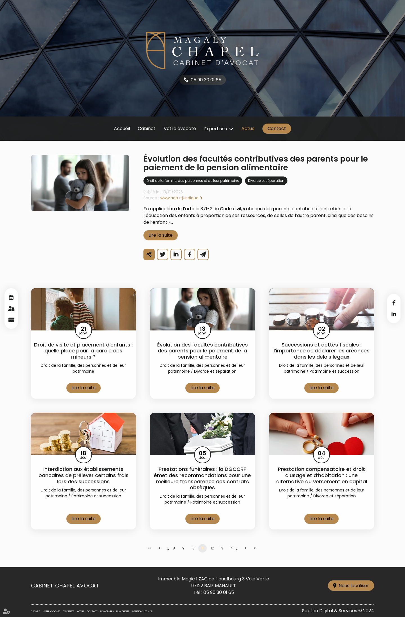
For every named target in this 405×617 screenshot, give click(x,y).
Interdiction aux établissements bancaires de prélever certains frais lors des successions (84, 475)
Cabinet (147, 128)
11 (202, 548)
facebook (393, 302)
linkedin (393, 314)
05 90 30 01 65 (206, 80)
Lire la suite (160, 235)
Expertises (215, 129)
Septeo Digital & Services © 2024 (338, 610)
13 (221, 548)
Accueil (122, 128)
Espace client (11, 308)
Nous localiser (354, 585)
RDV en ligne (11, 297)
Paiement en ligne (11, 319)
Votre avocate (180, 128)
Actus (248, 128)
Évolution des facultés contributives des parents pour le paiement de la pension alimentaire (202, 351)
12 (212, 548)
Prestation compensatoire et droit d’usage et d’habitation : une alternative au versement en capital (321, 475)
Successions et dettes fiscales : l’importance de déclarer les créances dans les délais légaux (322, 351)
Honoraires (107, 611)
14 (231, 548)
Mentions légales (142, 611)
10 (193, 548)
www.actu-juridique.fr (181, 198)
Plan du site (122, 611)
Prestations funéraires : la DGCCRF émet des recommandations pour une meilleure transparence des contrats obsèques (202, 478)
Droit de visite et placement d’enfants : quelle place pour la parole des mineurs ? (83, 351)
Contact (276, 128)
